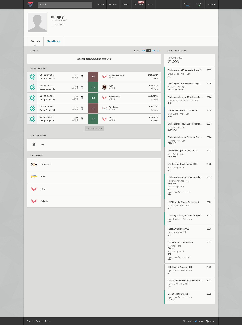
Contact (30, 321)
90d (153, 51)
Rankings (139, 3)
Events (126, 5)
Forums (100, 5)
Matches (113, 5)
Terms (47, 321)
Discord (210, 321)
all (158, 51)
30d (143, 51)
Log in (211, 4)
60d (148, 51)
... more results (94, 129)
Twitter (199, 321)
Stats (150, 5)
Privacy (39, 321)
